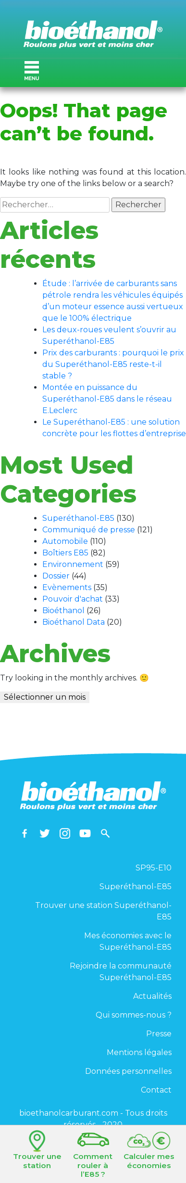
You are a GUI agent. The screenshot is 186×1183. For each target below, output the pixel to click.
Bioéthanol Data (73, 622)
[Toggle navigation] (32, 70)
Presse (159, 1033)
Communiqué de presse (88, 529)
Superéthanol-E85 (78, 518)
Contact (156, 1090)
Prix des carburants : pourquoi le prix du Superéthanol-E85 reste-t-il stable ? (113, 364)
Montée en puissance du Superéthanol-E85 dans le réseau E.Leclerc (107, 399)
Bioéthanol (63, 610)
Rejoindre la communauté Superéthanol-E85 (121, 971)
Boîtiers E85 (65, 552)
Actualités (152, 996)
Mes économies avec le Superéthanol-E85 (128, 941)
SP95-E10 (154, 867)
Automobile (65, 541)
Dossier (56, 575)
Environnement (72, 564)
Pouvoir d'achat (72, 599)
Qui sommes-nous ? (134, 1014)
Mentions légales (139, 1052)
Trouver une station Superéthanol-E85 (103, 911)
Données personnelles (128, 1071)
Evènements (66, 587)
